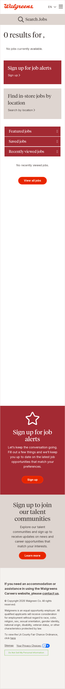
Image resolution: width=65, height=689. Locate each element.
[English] (52, 7)
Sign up (13, 75)
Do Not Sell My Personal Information (26, 652)
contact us (50, 593)
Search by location (20, 110)
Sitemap (9, 645)
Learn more (32, 555)
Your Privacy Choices (33, 645)
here (13, 638)
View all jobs (32, 180)
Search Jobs (36, 19)
